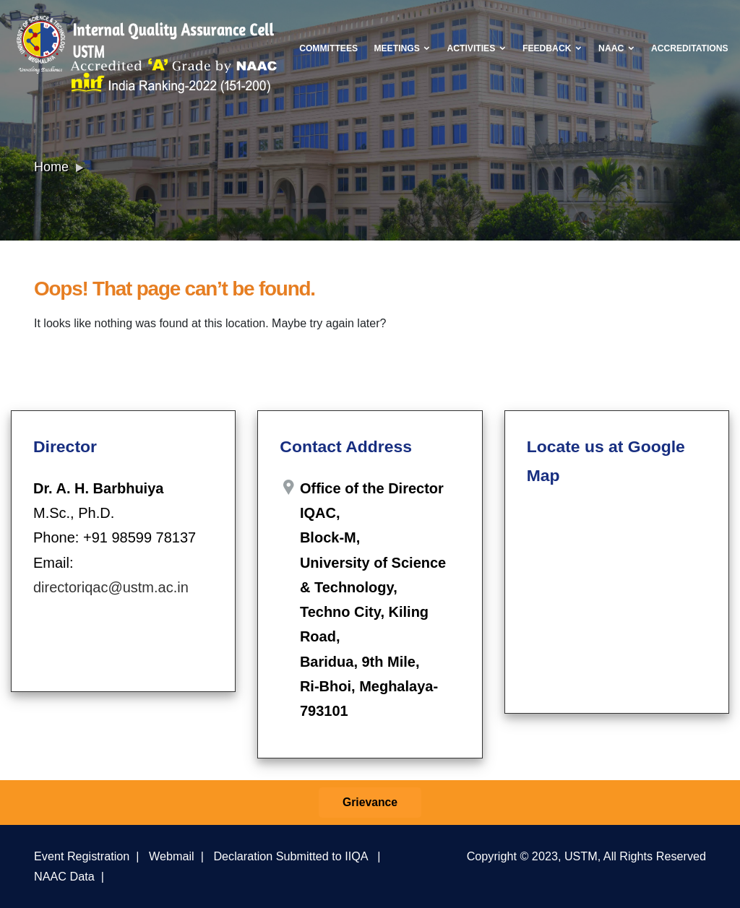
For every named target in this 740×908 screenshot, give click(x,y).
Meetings (402, 48)
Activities (477, 48)
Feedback (552, 48)
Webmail (171, 855)
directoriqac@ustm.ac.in (111, 587)
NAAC (616, 48)
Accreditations (689, 48)
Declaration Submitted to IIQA (290, 855)
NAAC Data (64, 876)
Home (51, 167)
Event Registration (81, 855)
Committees (328, 48)
